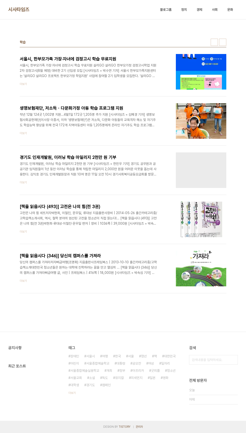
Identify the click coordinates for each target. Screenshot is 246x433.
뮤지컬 (119, 378)
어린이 (74, 363)
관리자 (139, 426)
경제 (199, 10)
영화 (165, 378)
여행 (105, 356)
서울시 (90, 356)
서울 (131, 356)
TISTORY (124, 426)
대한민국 (170, 356)
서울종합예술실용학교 (84, 371)
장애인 (74, 356)
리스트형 (222, 42)
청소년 (171, 371)
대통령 (121, 363)
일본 (152, 378)
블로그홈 (166, 10)
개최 (109, 371)
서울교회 (76, 378)
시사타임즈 (18, 9)
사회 (215, 10)
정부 (122, 371)
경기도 (90, 385)
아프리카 (138, 371)
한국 (118, 356)
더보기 (72, 393)
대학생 (74, 385)
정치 (184, 10)
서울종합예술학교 (97, 363)
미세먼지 (136, 378)
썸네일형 (214, 42)
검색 (233, 359)
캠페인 (106, 385)
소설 (92, 378)
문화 (230, 10)
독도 (105, 378)
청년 (144, 356)
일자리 (165, 363)
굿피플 (155, 371)
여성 (151, 363)
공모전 (136, 363)
